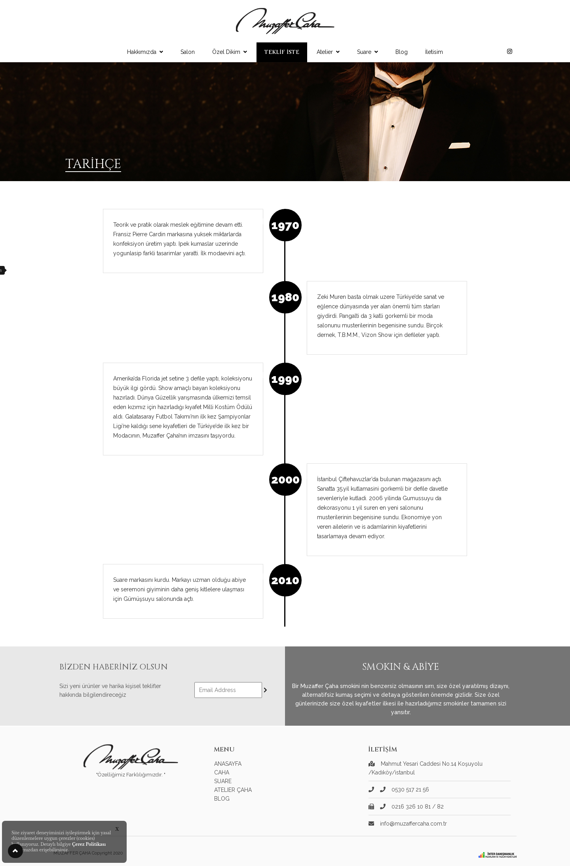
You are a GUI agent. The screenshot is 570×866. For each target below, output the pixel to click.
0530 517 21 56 (404, 789)
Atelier (328, 52)
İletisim (434, 52)
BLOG (222, 798)
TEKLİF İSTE (281, 52)
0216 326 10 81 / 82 (412, 806)
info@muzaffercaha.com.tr (413, 823)
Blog (401, 52)
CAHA (221, 772)
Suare (367, 52)
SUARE (223, 781)
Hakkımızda (145, 52)
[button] (15, 851)
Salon (187, 52)
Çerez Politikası (89, 844)
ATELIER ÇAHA (233, 790)
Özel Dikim (229, 52)
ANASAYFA (227, 764)
